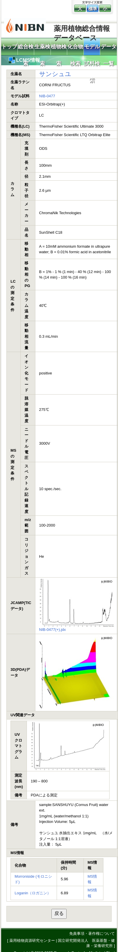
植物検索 (59, 49)
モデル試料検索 (92, 49)
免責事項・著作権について (92, 933)
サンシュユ (55, 74)
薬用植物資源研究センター (32, 940)
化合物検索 (75, 49)
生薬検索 (42, 49)
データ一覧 (109, 49)
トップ (9, 47)
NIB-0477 (47, 96)
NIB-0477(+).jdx (52, 629)
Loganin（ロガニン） (33, 893)
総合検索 (26, 49)
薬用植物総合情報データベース (82, 31)
